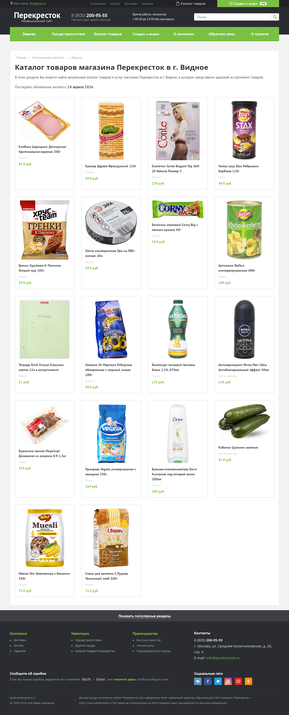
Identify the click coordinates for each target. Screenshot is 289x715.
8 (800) (89, 15)
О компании (98, 4)
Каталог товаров (108, 33)
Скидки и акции (248, 3)
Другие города (85, 646)
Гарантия (147, 4)
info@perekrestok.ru (223, 657)
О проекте (259, 33)
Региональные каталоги (48, 57)
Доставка (131, 4)
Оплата (115, 4)
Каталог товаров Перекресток (95, 651)
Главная (29, 33)
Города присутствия (68, 33)
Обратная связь (222, 33)
